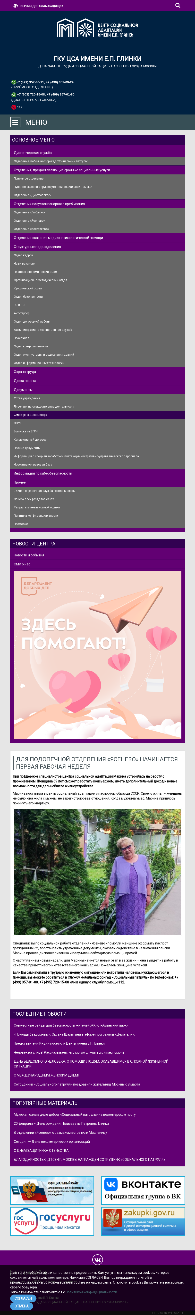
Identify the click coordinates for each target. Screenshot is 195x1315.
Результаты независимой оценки (37, 507)
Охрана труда (25, 372)
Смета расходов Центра (30, 415)
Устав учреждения (27, 398)
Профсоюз (21, 524)
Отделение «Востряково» (31, 229)
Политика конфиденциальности (36, 515)
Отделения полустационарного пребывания (49, 204)
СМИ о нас (22, 564)
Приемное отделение (28, 178)
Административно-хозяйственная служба (43, 330)
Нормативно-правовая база (33, 464)
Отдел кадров (23, 255)
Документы (23, 390)
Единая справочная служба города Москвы (44, 491)
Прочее (20, 482)
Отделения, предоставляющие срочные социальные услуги (62, 170)
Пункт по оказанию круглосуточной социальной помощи (53, 187)
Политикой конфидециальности (91, 1292)
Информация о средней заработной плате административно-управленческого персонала (76, 456)
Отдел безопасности (28, 296)
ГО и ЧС (19, 305)
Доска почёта (25, 381)
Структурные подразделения (37, 247)
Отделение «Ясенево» (29, 220)
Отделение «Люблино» (29, 212)
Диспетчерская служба (33, 153)
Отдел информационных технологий (39, 363)
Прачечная (21, 338)
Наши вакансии (24, 263)
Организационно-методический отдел (40, 280)
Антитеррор (21, 313)
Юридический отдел (28, 288)
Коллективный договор (30, 439)
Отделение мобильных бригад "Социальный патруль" (51, 161)
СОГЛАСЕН (23, 1298)
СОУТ (18, 423)
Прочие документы (27, 448)
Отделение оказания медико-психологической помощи (58, 238)
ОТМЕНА (22, 1306)
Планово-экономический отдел (36, 272)
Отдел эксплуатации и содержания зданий (44, 354)
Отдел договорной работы (32, 321)
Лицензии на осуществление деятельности (44, 406)
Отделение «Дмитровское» (32, 195)
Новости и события (29, 555)
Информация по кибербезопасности (43, 473)
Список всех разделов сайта (34, 499)
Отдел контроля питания (31, 346)
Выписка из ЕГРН (26, 431)
